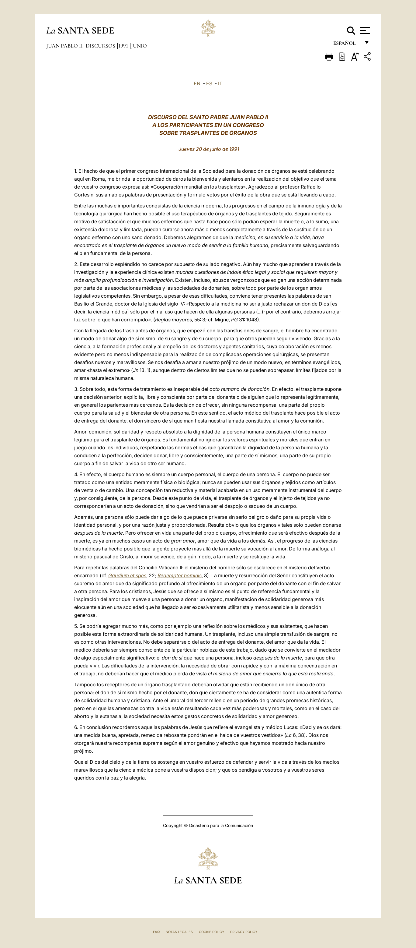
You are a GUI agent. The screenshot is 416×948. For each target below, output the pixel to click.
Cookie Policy (211, 932)
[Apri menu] (364, 30)
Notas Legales (179, 932)
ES (209, 83)
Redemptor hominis (180, 575)
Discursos (101, 45)
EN (197, 83)
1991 (123, 45)
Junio (139, 45)
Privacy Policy (243, 932)
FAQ (156, 932)
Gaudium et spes (127, 575)
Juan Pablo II (65, 45)
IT (220, 83)
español (347, 45)
